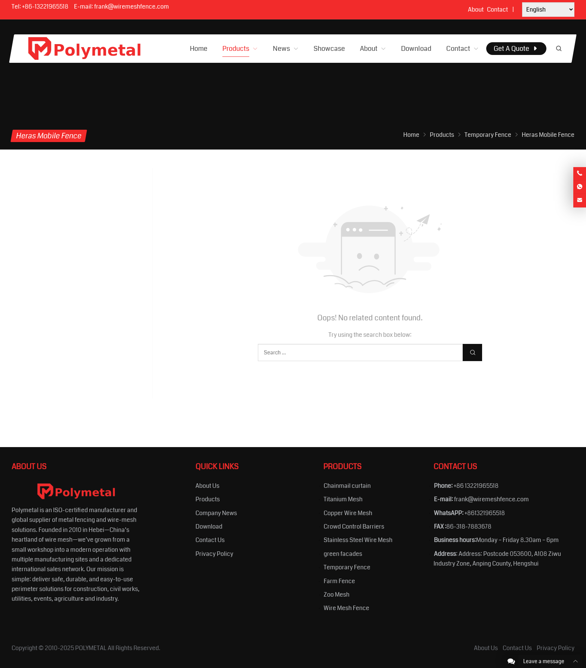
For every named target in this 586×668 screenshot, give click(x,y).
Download (208, 526)
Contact (497, 9)
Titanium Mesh (343, 499)
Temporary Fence (347, 567)
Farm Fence (339, 581)
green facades (343, 554)
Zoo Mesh (336, 594)
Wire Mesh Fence (346, 608)
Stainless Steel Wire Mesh (358, 540)
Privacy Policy (214, 554)
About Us (207, 485)
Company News (216, 513)
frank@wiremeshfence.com (131, 6)
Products (207, 499)
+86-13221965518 (45, 6)
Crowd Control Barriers (354, 526)
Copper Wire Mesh (348, 513)
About (476, 9)
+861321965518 (485, 513)
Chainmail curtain (347, 485)
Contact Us (210, 540)
